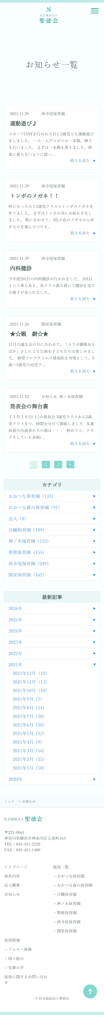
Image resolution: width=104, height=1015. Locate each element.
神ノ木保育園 (71, 397)
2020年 (15, 779)
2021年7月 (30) (29, 716)
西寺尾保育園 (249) (28, 564)
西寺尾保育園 (53, 114)
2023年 (15, 642)
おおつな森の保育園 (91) (34, 507)
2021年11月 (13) (30, 682)
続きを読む (80, 161)
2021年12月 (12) (30, 673)
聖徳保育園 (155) (26, 552)
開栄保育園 (51, 324)
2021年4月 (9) (27, 742)
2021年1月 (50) (29, 768)
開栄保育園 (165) (26, 575)
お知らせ (49, 397)
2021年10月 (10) (30, 691)
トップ (9, 802)
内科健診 (21, 269)
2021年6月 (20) (29, 725)
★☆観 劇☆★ (29, 334)
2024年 (15, 631)
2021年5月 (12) (29, 734)
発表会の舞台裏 (29, 407)
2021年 (15, 665)
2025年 (15, 620)
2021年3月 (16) (29, 751)
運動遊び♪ (23, 124)
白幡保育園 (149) (26, 530)
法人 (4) (17, 519)
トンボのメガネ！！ (34, 196)
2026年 (15, 609)
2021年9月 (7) (27, 699)
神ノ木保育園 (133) (28, 541)
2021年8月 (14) (29, 708)
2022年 (15, 653)
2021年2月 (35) (29, 759)
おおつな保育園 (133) (30, 496)
